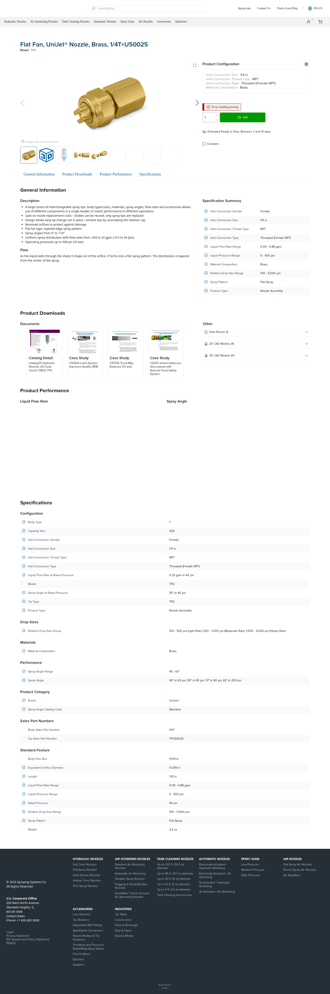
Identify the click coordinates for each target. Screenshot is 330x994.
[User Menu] (308, 21)
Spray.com (244, 8)
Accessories (83, 909)
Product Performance (116, 174)
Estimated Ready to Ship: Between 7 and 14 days (236, 131)
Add (243, 117)
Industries (123, 909)
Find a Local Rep (287, 8)
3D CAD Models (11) (256, 355)
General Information (39, 174)
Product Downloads (77, 174)
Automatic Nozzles (214, 859)
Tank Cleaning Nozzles (175, 859)
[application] (91, 447)
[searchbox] (152, 8)
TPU (33, 50)
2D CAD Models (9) (256, 344)
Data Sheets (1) (256, 332)
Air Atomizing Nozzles (132, 859)
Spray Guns (250, 859)
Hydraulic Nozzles (88, 859)
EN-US (315, 8)
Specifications (150, 174)
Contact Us (263, 8)
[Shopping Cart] (320, 21)
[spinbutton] (208, 117)
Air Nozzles (292, 859)
